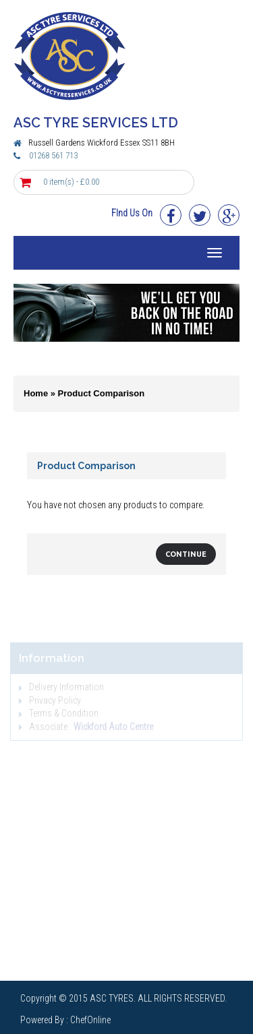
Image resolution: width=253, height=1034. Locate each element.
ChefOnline (90, 1019)
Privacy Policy (50, 700)
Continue (185, 554)
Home (36, 393)
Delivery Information (61, 686)
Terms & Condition (59, 713)
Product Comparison (101, 393)
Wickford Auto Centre (113, 726)
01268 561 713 (53, 155)
